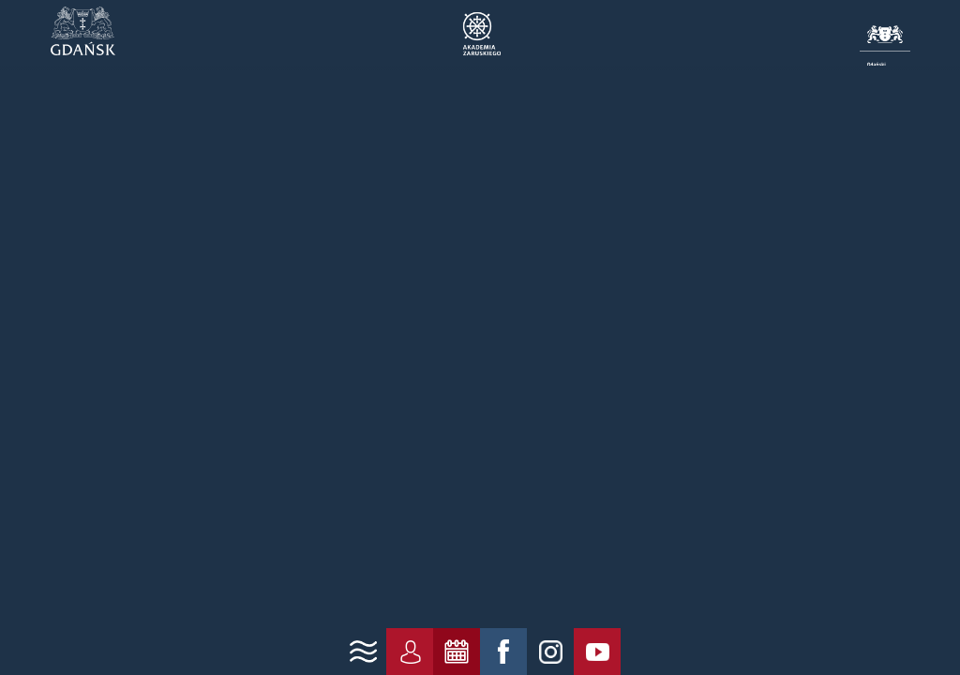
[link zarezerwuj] (456, 651)
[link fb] (503, 651)
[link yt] (597, 651)
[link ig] (550, 651)
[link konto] (409, 651)
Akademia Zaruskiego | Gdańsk (480, 34)
